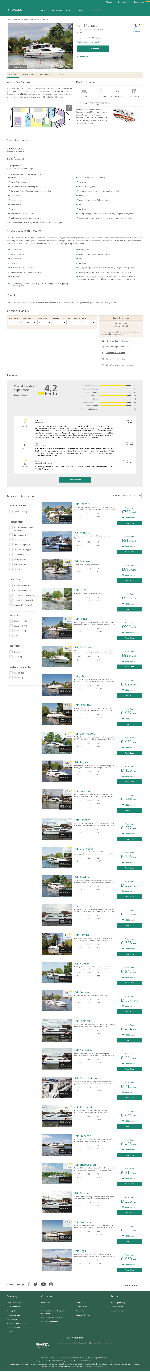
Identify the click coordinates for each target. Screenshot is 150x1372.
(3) (20, 631)
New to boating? (46, 74)
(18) (23, 564)
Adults (42, 318)
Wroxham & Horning (32, 19)
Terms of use (12, 1319)
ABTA (43, 1307)
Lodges (43, 10)
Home (10, 19)
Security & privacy (14, 1315)
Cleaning (12, 295)
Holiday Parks (56, 10)
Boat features (82, 57)
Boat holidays (18, 19)
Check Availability (18, 311)
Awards (61, 74)
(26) (18, 652)
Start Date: (13, 318)
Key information (86, 82)
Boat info (13, 74)
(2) (19, 673)
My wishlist (123, 2)
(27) (21, 540)
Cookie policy (12, 1311)
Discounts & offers (83, 1315)
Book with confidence (49, 1321)
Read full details (85, 1343)
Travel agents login (118, 1302)
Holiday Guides (81, 1302)
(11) (20, 511)
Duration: (27, 318)
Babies (74, 318)
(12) (20, 621)
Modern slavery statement (17, 1323)
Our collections (81, 1307)
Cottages (79, 10)
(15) (24, 595)
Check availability (93, 48)
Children (58, 318)
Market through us (118, 1307)
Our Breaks (80, 1311)
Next (71, 46)
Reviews (12, 375)
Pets (84, 318)
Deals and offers (94, 10)
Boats (68, 10)
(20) (21, 535)
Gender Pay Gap (13, 1327)
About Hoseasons (14, 1302)
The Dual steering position (93, 103)
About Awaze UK (13, 1307)
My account (139, 2)
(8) (17, 569)
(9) (22, 545)
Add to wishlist (130, 518)
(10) (21, 559)
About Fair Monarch (19, 82)
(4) (23, 600)
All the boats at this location (25, 230)
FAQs (109, 2)
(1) (23, 529)
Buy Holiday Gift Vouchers (51, 1317)
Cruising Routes (28, 74)
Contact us (45, 1302)
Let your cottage (117, 1311)
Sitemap (10, 1331)
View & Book (129, 523)
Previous (10, 46)
